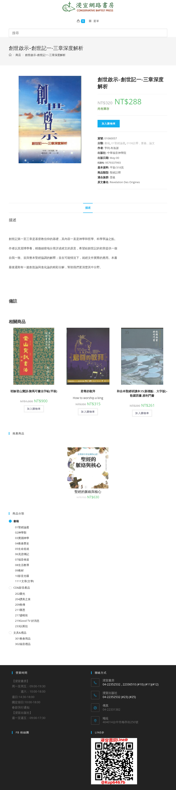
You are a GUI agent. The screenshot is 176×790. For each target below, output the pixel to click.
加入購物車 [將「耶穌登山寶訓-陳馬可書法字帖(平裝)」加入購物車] (34, 409)
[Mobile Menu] (92, 21)
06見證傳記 (22, 554)
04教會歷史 (22, 543)
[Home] (10, 55)
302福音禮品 (23, 644)
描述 (88, 208)
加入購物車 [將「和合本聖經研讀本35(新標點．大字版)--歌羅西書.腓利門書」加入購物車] (142, 413)
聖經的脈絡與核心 (88, 491)
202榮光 (20, 594)
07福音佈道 (22, 559)
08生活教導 (22, 565)
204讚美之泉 (23, 599)
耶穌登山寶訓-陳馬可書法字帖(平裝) (33, 391)
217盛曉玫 (21, 615)
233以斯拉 (21, 626)
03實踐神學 (22, 538)
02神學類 (20, 532)
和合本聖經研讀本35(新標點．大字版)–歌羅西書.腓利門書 (142, 393)
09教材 (19, 570)
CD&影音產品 (21, 587)
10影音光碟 (22, 576)
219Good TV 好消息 (27, 621)
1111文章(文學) (24, 581)
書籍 (107, 143)
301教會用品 (23, 638)
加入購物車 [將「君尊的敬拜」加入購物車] (88, 411)
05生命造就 (22, 549)
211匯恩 (20, 610)
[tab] (88, 208)
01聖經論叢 (118, 143)
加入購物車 (109, 123)
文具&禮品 (19, 633)
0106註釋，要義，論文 (141, 143)
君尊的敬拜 (88, 391)
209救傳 (20, 604)
